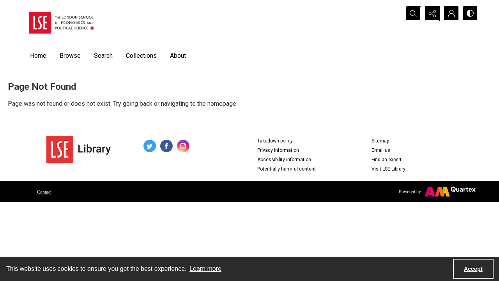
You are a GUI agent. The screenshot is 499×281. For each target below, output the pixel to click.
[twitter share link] (149, 146)
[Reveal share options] (430, 13)
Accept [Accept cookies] (473, 269)
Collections (141, 55)
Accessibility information (284, 159)
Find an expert (387, 159)
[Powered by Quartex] (437, 191)
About (178, 55)
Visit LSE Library (388, 169)
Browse (70, 55)
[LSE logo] (61, 23)
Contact (44, 192)
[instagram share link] (183, 146)
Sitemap (380, 141)
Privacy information (278, 150)
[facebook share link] (166, 146)
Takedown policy (275, 141)
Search (103, 55)
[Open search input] (411, 13)
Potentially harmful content (286, 169)
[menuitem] (44, 191)
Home (38, 55)
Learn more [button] (205, 268)
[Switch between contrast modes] (469, 13)
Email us (381, 150)
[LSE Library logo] (78, 149)
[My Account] (450, 13)
